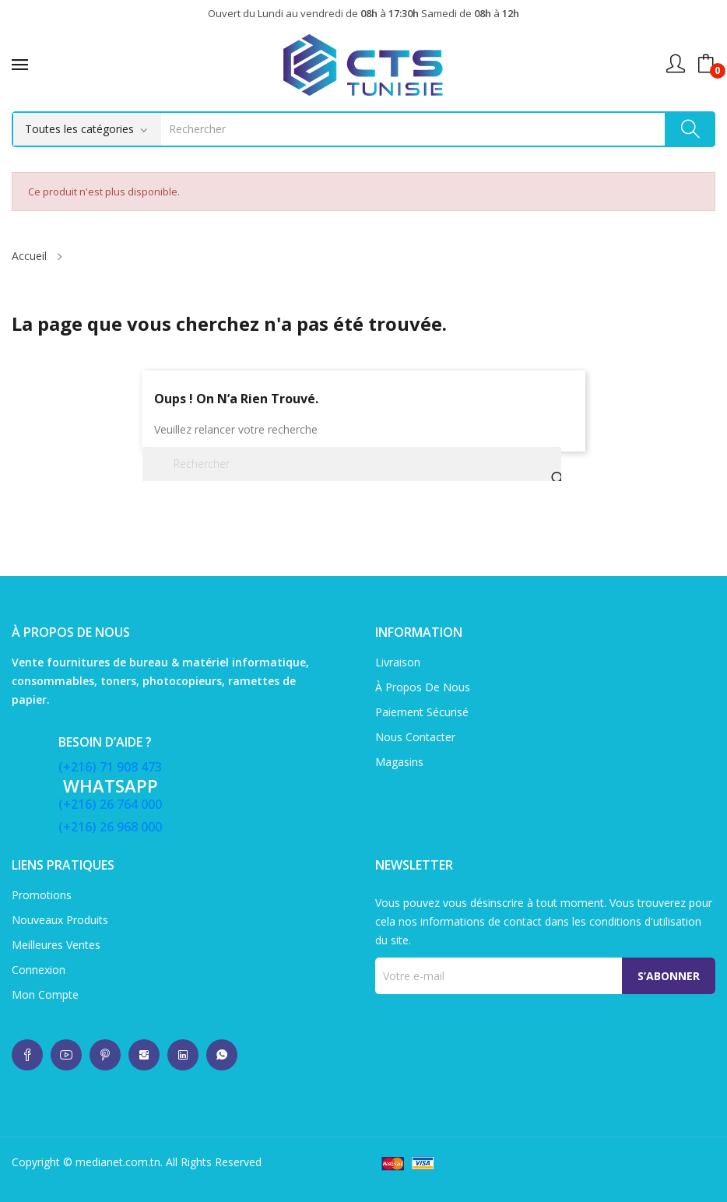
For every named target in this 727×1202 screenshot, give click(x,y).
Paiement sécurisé (422, 712)
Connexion (38, 969)
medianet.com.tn (118, 1162)
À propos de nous (422, 687)
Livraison (397, 662)
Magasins (399, 761)
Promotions (42, 894)
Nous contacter (415, 736)
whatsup (27, 1054)
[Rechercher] (351, 464)
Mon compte (45, 994)
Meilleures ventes (56, 944)
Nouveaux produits (60, 919)
